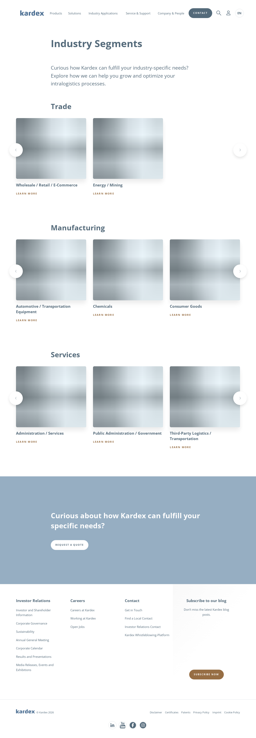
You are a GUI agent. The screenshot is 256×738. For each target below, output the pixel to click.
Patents (185, 712)
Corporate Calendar (29, 649)
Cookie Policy (232, 712)
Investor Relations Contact (143, 627)
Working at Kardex (83, 619)
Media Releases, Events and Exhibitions (35, 667)
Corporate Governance (31, 624)
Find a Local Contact (138, 619)
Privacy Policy (201, 712)
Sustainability (25, 632)
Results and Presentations (33, 657)
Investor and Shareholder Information (33, 612)
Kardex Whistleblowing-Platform (147, 635)
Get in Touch (133, 610)
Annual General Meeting (32, 640)
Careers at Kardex (82, 610)
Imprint (216, 712)
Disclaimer (156, 712)
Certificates (171, 712)
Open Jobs (77, 627)
